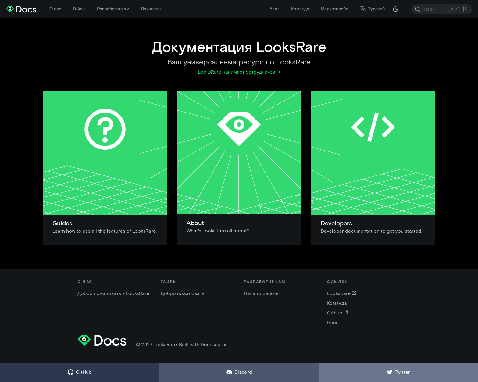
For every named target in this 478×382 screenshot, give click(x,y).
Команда (300, 9)
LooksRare (341, 293)
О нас (55, 9)
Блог (274, 9)
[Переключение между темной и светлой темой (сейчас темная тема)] (396, 9)
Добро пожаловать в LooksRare (113, 293)
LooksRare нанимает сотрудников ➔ (239, 72)
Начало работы (262, 293)
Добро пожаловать (182, 293)
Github (337, 313)
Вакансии (151, 9)
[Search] (441, 9)
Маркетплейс (334, 9)
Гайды (79, 9)
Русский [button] (372, 9)
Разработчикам (113, 9)
